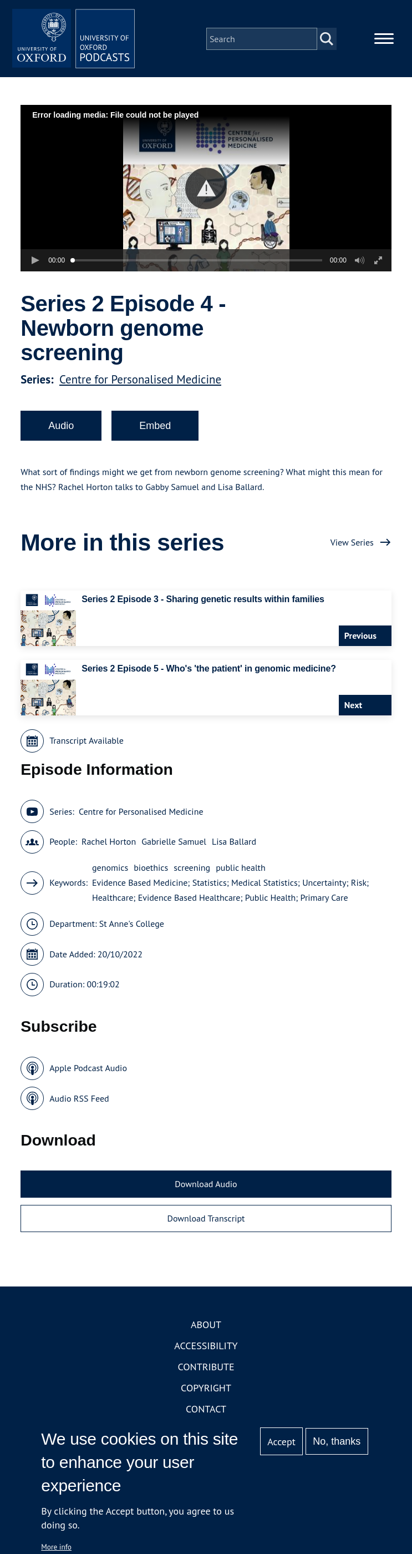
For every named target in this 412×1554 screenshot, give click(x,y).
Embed (155, 430)
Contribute (205, 1372)
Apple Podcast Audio (88, 1073)
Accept (281, 1441)
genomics (110, 873)
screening (192, 873)
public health (241, 873)
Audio (61, 430)
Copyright (206, 1393)
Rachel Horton (109, 846)
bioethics (151, 873)
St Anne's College (131, 929)
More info (56, 1547)
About (206, 1330)
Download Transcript (206, 1223)
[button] (206, 193)
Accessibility (205, 1351)
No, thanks (336, 1441)
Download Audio (206, 1189)
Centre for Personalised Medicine (140, 384)
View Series (352, 547)
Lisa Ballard (234, 846)
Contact (206, 1414)
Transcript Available (86, 745)
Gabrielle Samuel (173, 846)
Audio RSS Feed (79, 1103)
